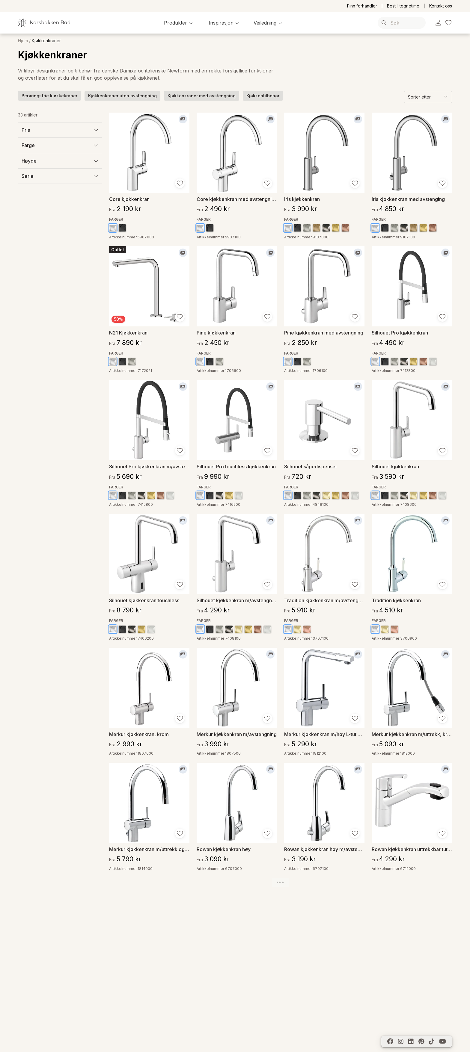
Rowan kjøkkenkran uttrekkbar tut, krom (412, 849)
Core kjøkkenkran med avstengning (237, 199)
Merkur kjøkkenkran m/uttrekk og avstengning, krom (149, 849)
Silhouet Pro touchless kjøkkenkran (236, 466)
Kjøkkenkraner (46, 40)
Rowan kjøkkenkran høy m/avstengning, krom (324, 849)
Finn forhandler (362, 6)
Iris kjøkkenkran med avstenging (408, 199)
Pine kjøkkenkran (216, 332)
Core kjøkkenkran (129, 199)
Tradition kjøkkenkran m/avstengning (324, 600)
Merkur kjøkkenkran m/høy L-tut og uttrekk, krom (324, 734)
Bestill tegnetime (403, 6)
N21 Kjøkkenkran (128, 332)
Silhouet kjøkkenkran (395, 466)
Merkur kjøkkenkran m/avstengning (237, 734)
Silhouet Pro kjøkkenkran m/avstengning (149, 466)
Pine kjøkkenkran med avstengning (323, 332)
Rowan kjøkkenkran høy (224, 849)
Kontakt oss (440, 6)
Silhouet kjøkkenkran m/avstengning (237, 600)
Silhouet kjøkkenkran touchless (144, 600)
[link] (438, 22)
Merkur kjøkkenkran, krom (139, 734)
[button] (179, 23)
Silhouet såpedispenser (310, 466)
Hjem (23, 40)
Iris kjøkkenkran (302, 199)
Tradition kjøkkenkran (396, 600)
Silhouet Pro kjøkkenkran (400, 332)
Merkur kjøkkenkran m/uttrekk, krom (412, 734)
